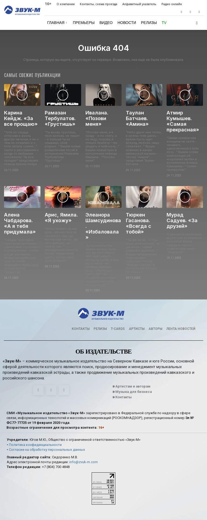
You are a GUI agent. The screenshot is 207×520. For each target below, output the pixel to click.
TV (164, 22)
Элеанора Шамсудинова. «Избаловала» (101, 215)
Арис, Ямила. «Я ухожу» (62, 213)
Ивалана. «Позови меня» (102, 115)
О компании (66, 4)
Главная (57, 22)
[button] (196, 22)
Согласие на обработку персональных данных (47, 432)
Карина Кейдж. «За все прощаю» (21, 117)
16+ (48, 3)
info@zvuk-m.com (83, 444)
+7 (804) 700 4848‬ (56, 449)
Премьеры (84, 22)
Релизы (149, 22)
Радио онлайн (171, 4)
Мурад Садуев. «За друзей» (183, 213)
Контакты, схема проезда (98, 4)
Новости (127, 22)
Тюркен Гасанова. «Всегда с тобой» (137, 218)
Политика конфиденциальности (35, 427)
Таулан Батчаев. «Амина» (144, 115)
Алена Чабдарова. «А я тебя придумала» (20, 218)
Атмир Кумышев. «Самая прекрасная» (181, 120)
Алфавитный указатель (139, 4)
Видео (106, 22)
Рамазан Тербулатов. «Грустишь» (58, 117)
